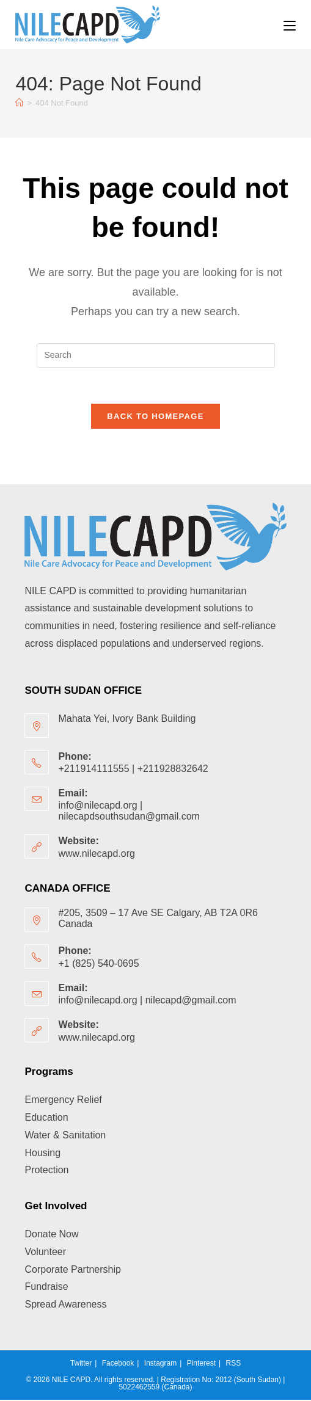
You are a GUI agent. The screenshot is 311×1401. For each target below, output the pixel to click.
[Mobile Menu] (290, 24)
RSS (233, 1364)
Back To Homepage (155, 417)
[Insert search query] (156, 355)
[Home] (19, 102)
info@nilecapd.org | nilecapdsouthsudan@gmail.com (128, 812)
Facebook (118, 1364)
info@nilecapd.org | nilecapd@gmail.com (147, 1001)
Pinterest (201, 1364)
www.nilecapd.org (96, 855)
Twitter (81, 1364)
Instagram (160, 1364)
